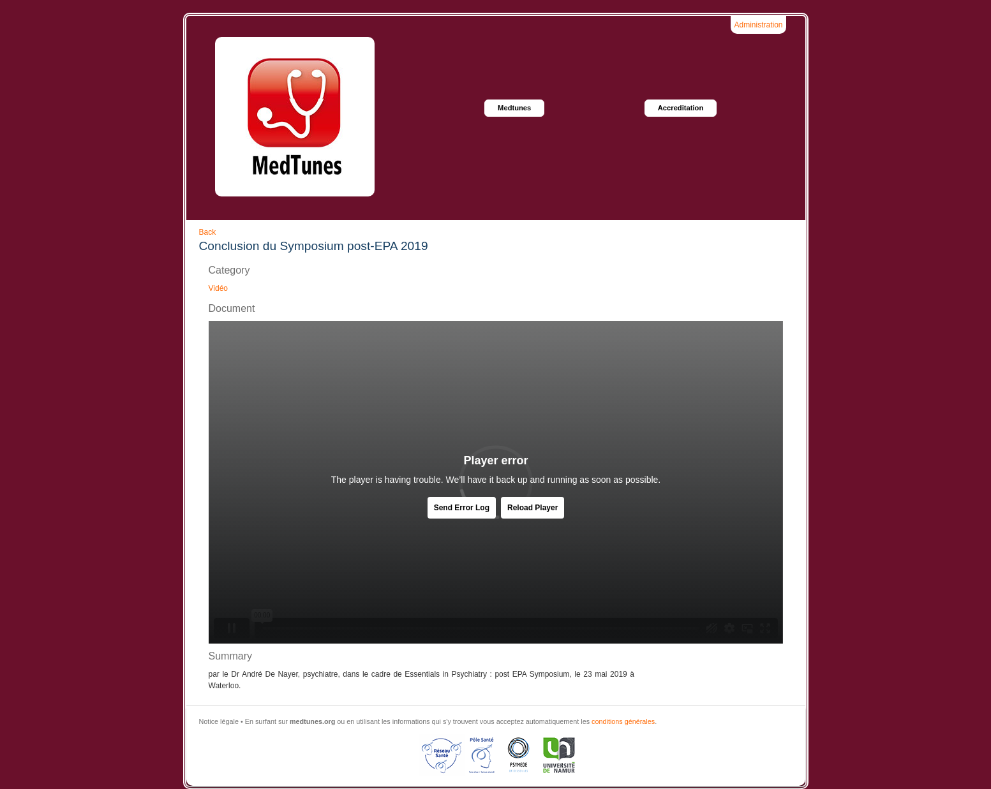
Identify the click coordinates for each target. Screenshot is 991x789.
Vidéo (218, 288)
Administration (758, 24)
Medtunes (514, 108)
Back (207, 232)
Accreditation (681, 108)
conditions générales (623, 721)
